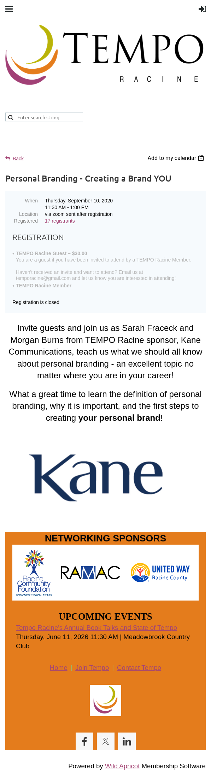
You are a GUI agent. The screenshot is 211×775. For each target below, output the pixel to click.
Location (28, 214)
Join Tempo (92, 667)
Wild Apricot (122, 766)
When (31, 200)
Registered (26, 221)
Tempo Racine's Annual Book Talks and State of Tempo (96, 627)
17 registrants (60, 221)
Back (18, 158)
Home (59, 667)
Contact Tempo (139, 667)
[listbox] (176, 158)
